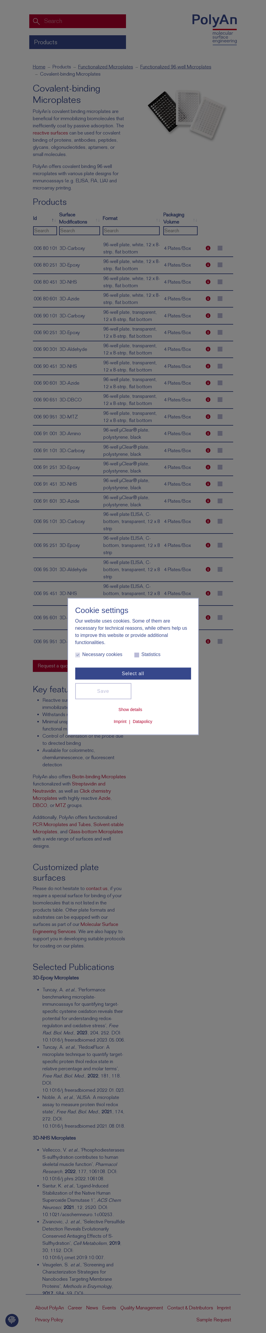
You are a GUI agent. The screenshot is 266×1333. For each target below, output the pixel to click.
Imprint (120, 721)
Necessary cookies (98, 655)
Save (103, 691)
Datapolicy (142, 721)
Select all (133, 673)
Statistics (147, 655)
